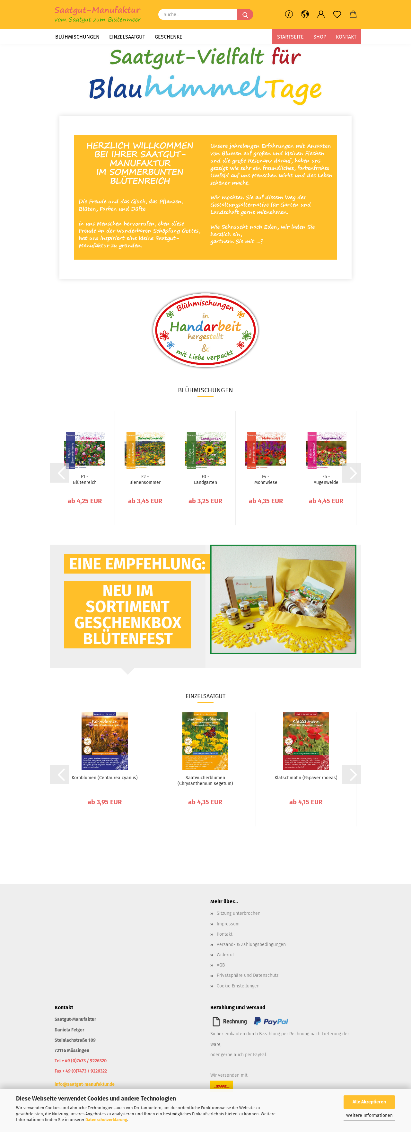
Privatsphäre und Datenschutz (247, 975)
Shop (319, 37)
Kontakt (346, 37)
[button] (305, 14)
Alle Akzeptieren (369, 1102)
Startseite (290, 37)
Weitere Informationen (369, 1115)
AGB (221, 965)
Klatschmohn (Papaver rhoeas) (306, 777)
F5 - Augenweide (326, 479)
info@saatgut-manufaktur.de (85, 1084)
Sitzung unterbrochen (238, 913)
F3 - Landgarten (205, 479)
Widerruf (225, 955)
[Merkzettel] (337, 14)
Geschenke (168, 37)
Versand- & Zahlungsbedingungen (251, 944)
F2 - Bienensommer (145, 479)
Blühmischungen (77, 37)
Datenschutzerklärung (106, 1119)
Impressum (228, 924)
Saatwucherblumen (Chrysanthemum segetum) (205, 780)
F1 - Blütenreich (85, 479)
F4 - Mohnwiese (265, 479)
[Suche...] (245, 14)
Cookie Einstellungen (238, 986)
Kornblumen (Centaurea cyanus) (105, 777)
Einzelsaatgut (127, 37)
